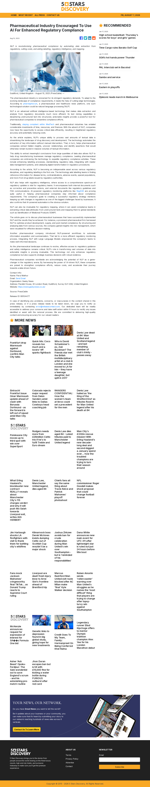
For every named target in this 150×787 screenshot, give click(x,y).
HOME (14, 15)
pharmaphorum (30, 103)
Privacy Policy (72, 759)
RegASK (80, 191)
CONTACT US (53, 15)
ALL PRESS (40, 15)
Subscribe (119, 767)
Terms (68, 755)
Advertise (70, 762)
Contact (69, 766)
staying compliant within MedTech (38, 124)
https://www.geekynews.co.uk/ (31, 287)
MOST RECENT (26, 15)
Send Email (21, 278)
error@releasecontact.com (48, 306)
